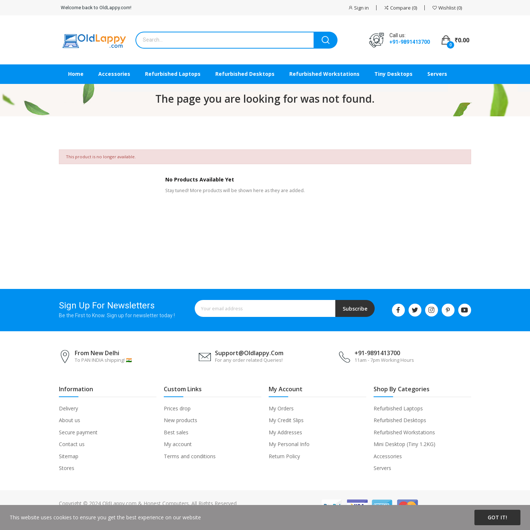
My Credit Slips (286, 420)
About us (69, 420)
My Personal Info (289, 444)
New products (180, 420)
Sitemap (68, 456)
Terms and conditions (190, 456)
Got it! (497, 517)
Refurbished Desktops (400, 420)
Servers (382, 467)
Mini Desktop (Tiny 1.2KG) (404, 444)
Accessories (388, 456)
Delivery (68, 408)
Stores (66, 467)
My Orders (281, 408)
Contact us (72, 444)
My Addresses (285, 432)
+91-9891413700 (409, 42)
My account (178, 444)
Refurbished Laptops (398, 408)
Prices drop (177, 408)
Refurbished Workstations (404, 432)
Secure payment (78, 432)
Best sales (176, 432)
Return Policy (284, 456)
